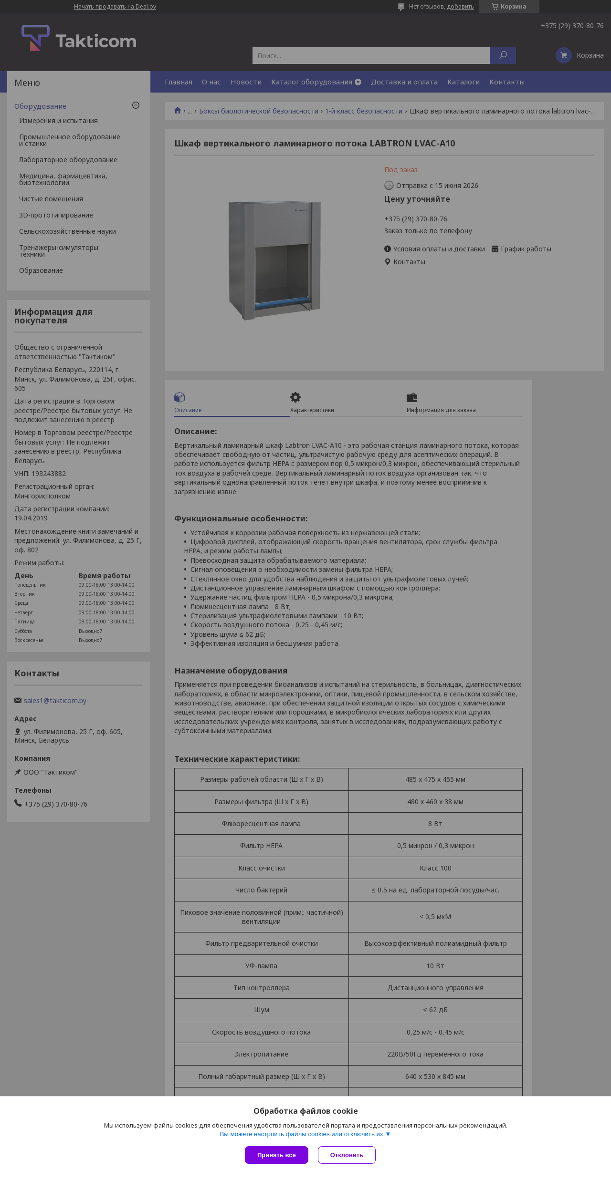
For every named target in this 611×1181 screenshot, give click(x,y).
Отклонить (346, 1155)
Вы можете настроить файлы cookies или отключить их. (302, 1134)
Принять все (276, 1155)
